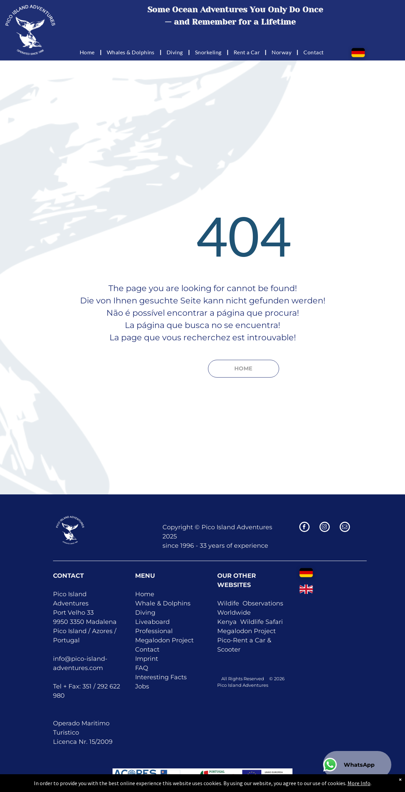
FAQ (141, 668)
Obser (252, 603)
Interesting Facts (161, 677)
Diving (145, 612)
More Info (359, 787)
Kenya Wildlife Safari (250, 622)
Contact (147, 649)
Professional (154, 631)
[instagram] (324, 528)
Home (144, 594)
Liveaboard (152, 622)
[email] (345, 528)
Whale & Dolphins (163, 603)
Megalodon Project (164, 640)
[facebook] (304, 528)
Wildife (228, 603)
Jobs (142, 686)
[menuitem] (88, 52)
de (247, 612)
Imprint (146, 659)
